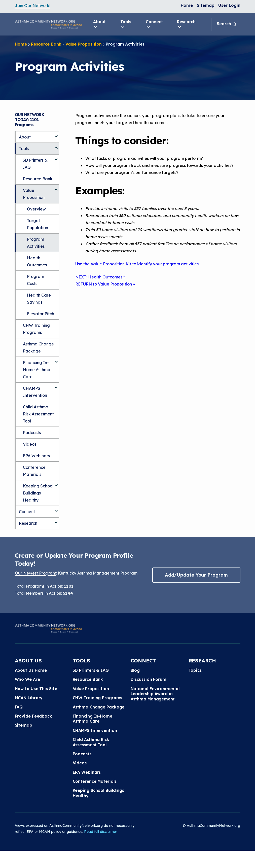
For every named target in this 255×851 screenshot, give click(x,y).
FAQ (19, 707)
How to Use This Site (36, 688)
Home (187, 5)
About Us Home (31, 670)
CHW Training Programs (36, 329)
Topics (195, 670)
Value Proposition (83, 44)
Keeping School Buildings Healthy (38, 493)
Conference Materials (34, 471)
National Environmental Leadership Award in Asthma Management (155, 693)
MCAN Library (29, 697)
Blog (135, 670)
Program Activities (36, 243)
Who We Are (27, 679)
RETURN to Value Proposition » (105, 284)
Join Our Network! (32, 5)
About (99, 24)
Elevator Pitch (40, 313)
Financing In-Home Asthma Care (36, 369)
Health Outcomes (37, 261)
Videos (29, 444)
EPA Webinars (36, 455)
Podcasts (32, 432)
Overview (36, 208)
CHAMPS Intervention (35, 392)
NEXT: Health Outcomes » (100, 276)
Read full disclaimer (100, 831)
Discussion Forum (148, 679)
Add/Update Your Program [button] (196, 575)
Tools (125, 24)
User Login (229, 5)
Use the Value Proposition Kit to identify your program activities (137, 263)
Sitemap (205, 5)
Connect (154, 24)
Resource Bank (46, 44)
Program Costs (35, 280)
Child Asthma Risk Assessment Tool (38, 413)
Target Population (37, 224)
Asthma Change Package (38, 347)
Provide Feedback (33, 716)
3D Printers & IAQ (35, 164)
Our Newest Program (35, 573)
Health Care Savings (39, 299)
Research (186, 24)
